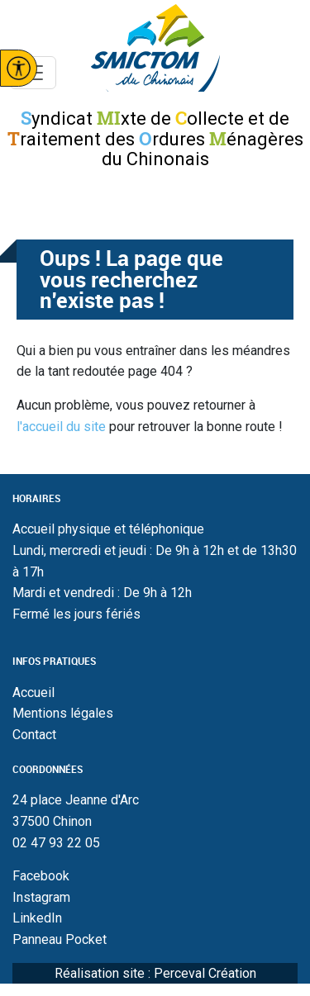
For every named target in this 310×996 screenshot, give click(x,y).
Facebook (40, 876)
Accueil (33, 692)
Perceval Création (205, 973)
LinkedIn (37, 918)
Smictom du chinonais (155, 48)
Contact (34, 734)
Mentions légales (62, 713)
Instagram (41, 897)
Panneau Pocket (59, 939)
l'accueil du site (61, 426)
